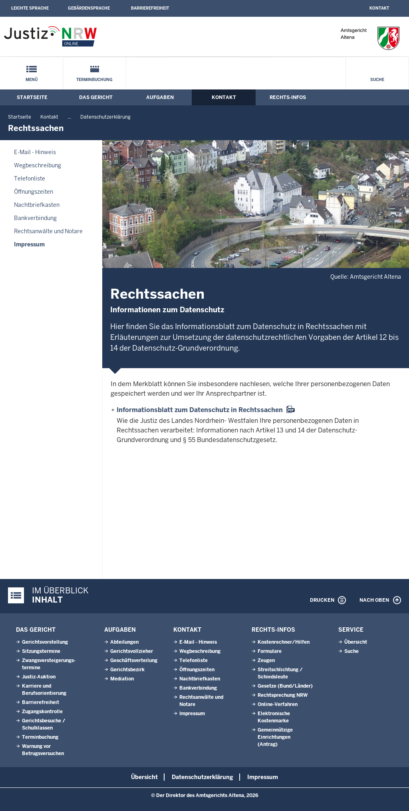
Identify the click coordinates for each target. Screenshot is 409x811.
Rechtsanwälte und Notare (48, 231)
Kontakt (379, 8)
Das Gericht (96, 97)
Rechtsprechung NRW (283, 695)
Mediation (122, 679)
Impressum (29, 244)
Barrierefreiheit (150, 8)
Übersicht (355, 642)
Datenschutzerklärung (105, 117)
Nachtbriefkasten (37, 204)
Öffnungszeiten (33, 191)
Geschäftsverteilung (133, 660)
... (69, 117)
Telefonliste (29, 178)
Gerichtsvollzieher (131, 651)
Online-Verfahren (278, 704)
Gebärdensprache (89, 8)
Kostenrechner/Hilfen (284, 642)
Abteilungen (124, 642)
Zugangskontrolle (42, 711)
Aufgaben (160, 97)
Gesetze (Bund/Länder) (285, 686)
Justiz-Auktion (39, 677)
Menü (32, 79)
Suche (377, 79)
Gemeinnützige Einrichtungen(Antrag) (275, 737)
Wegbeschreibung (37, 165)
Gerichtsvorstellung (45, 642)
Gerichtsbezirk (127, 669)
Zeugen (266, 660)
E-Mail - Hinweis (35, 152)
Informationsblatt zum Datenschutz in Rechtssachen (200, 410)
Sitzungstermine (41, 651)
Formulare (270, 651)
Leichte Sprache (30, 8)
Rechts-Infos (288, 97)
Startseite (32, 97)
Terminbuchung (94, 79)
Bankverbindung (35, 218)
